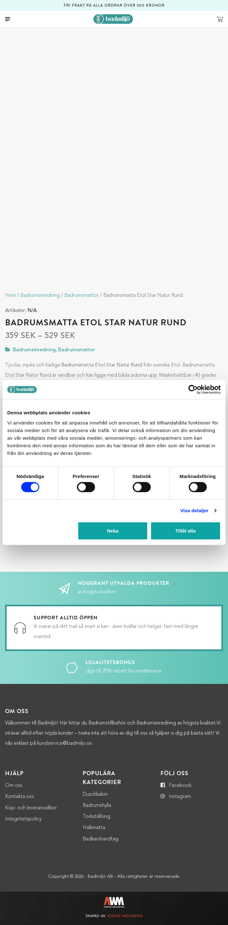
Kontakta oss (19, 796)
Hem (10, 295)
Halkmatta (94, 827)
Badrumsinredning (40, 295)
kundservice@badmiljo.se (64, 743)
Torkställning (96, 816)
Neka (112, 530)
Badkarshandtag (100, 839)
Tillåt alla (185, 530)
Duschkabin (95, 794)
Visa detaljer (194, 510)
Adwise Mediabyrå (125, 916)
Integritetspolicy (23, 819)
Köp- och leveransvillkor (31, 808)
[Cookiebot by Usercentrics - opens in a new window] (193, 389)
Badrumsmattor (81, 295)
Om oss (13, 785)
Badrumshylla (97, 805)
